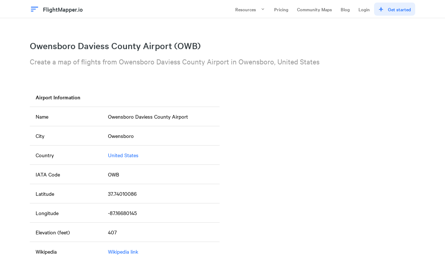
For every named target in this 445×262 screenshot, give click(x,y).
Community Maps (314, 9)
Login (364, 9)
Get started (394, 9)
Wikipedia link (123, 251)
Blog (345, 9)
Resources (250, 9)
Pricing (281, 9)
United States (123, 155)
